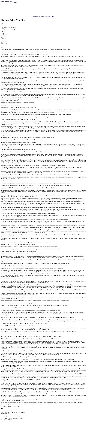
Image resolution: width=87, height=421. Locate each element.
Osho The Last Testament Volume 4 (43, 16)
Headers (8, 1)
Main (2, 1)
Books (4, 1)
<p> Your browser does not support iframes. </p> (44, 9)
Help (11, 1)
